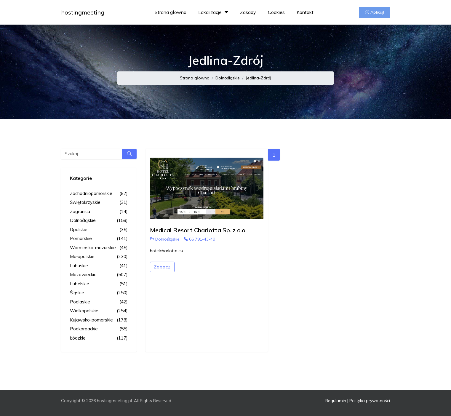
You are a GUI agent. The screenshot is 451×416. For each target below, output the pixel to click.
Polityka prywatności (369, 400)
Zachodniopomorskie (99, 193)
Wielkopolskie (99, 311)
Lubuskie (99, 266)
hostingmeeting (82, 12)
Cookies (276, 12)
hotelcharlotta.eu (166, 250)
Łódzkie (99, 338)
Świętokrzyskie (99, 202)
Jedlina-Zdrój (258, 78)
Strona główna (170, 12)
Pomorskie (99, 238)
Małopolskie (99, 256)
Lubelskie (99, 284)
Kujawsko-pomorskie (99, 320)
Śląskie (99, 292)
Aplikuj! (374, 12)
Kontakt (305, 12)
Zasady (248, 12)
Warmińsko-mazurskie (99, 247)
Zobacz (162, 267)
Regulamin (335, 400)
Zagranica (99, 211)
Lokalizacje (214, 12)
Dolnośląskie (227, 78)
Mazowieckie (99, 274)
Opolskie (99, 229)
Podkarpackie (99, 329)
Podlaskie (99, 302)
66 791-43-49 (199, 239)
